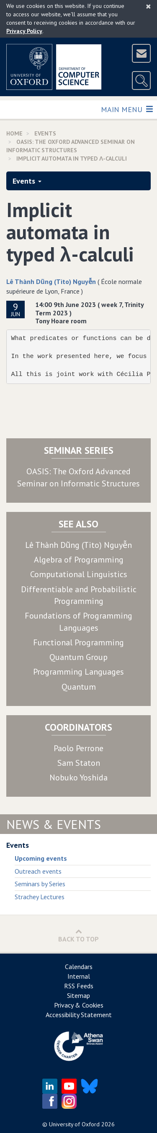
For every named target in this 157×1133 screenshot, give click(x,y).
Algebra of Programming (79, 559)
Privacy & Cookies (78, 1005)
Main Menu (126, 109)
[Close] (148, 6)
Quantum (79, 686)
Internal (78, 976)
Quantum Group (78, 657)
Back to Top (78, 935)
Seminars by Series (40, 884)
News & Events (53, 824)
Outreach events (38, 871)
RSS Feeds (78, 986)
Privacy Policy (24, 31)
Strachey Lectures (39, 897)
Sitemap (78, 995)
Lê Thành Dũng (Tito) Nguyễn (51, 281)
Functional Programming (78, 642)
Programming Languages (78, 671)
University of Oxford (74, 1124)
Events (27, 181)
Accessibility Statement (79, 1014)
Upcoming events (41, 858)
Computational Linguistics (78, 574)
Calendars (79, 966)
